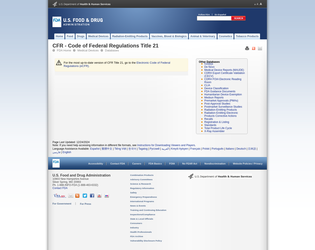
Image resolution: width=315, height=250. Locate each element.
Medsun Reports (214, 97)
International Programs (142, 201)
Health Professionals (141, 232)
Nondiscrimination (215, 163)
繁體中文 (107, 148)
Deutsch (241, 148)
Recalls (208, 119)
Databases (112, 50)
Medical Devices (88, 50)
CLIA (207, 85)
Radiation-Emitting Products (220, 109)
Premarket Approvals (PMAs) (221, 100)
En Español (220, 14)
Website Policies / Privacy (247, 163)
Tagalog (143, 148)
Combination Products (142, 175)
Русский (154, 148)
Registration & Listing (216, 122)
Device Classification (216, 88)
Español (95, 148)
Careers (136, 163)
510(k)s (208, 63)
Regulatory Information (142, 188)
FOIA (172, 163)
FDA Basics (155, 163)
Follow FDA (204, 14)
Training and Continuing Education (148, 210)
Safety (133, 192)
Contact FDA (117, 163)
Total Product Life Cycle (218, 128)
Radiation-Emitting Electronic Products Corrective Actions (221, 114)
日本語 (252, 148)
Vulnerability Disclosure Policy (146, 241)
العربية (165, 148)
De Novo (209, 66)
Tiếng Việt (120, 148)
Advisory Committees (141, 179)
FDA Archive (136, 236)
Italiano (230, 148)
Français (195, 148)
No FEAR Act (189, 163)
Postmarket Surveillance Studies (223, 106)
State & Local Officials (141, 219)
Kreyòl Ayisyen (179, 148)
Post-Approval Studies (217, 103)
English (67, 152)
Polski (206, 148)
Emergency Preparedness (143, 197)
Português (218, 148)
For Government (61, 203)
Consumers (136, 223)
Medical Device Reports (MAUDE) (224, 70)
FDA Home (64, 50)
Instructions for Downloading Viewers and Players (166, 145)
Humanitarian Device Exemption (223, 94)
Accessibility (95, 163)
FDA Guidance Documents (219, 91)
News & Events (138, 206)
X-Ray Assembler (214, 131)
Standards (210, 125)
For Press (85, 204)
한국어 (132, 148)
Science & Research (140, 184)
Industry (134, 227)
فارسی (56, 152)
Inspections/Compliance (142, 214)
